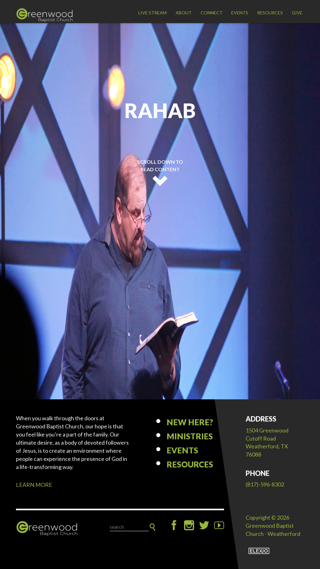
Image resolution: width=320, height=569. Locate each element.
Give (297, 12)
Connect (211, 12)
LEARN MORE (34, 484)
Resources (270, 12)
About (184, 12)
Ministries (190, 436)
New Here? (190, 422)
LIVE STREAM (152, 12)
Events (239, 12)
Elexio (259, 551)
